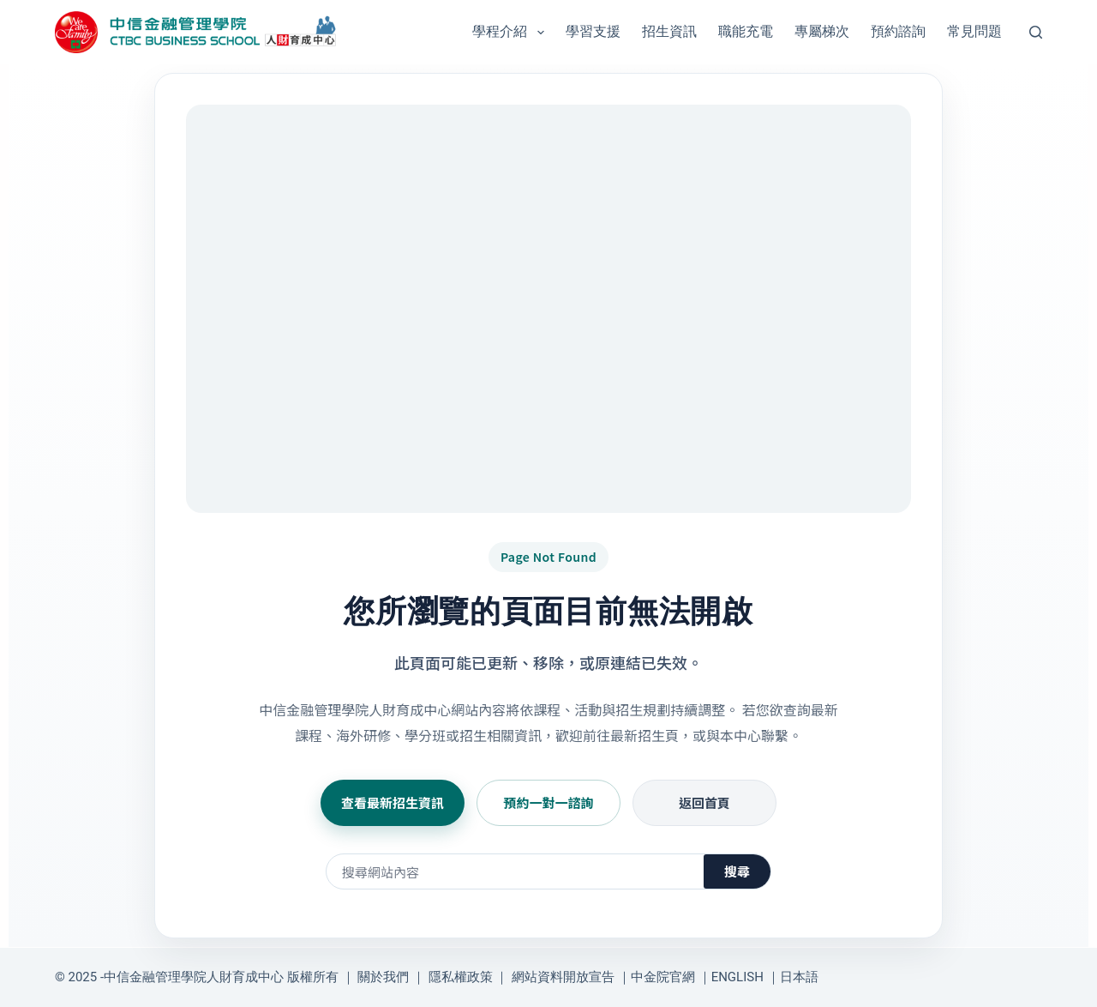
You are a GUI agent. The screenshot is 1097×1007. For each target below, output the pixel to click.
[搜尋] (1035, 32)
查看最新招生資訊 (392, 802)
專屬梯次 (821, 31)
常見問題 (974, 31)
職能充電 (745, 31)
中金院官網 (663, 977)
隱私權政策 (461, 977)
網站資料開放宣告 (563, 977)
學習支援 (593, 31)
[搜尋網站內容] (515, 871)
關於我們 (383, 977)
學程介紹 (511, 32)
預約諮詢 (898, 31)
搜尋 (737, 871)
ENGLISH (737, 977)
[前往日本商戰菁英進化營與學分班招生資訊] (548, 309)
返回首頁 (704, 802)
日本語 (799, 977)
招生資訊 (669, 31)
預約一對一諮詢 (548, 802)
